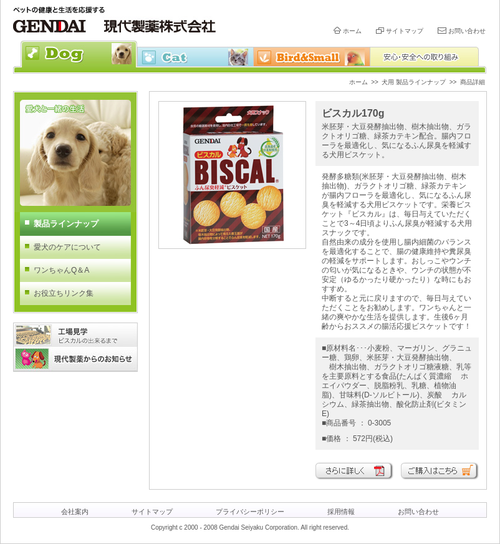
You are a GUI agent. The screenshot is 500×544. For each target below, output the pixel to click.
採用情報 (341, 511)
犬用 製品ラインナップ (414, 82)
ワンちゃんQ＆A (61, 270)
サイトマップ (404, 30)
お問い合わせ (467, 30)
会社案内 (75, 511)
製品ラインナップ (66, 223)
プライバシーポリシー (250, 511)
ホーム (352, 30)
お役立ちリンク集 (64, 293)
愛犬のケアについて (67, 247)
